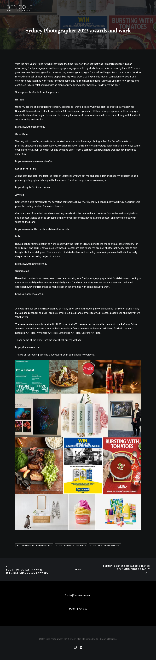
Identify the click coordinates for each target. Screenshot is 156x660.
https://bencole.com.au (27, 347)
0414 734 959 (79, 608)
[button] (148, 8)
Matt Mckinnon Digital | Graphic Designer (97, 639)
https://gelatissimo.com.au (29, 294)
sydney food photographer (104, 545)
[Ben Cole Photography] (19, 8)
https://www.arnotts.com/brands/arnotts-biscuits (42, 229)
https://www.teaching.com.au (31, 263)
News (78, 569)
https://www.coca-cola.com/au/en (34, 161)
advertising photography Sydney (34, 545)
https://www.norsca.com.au (30, 126)
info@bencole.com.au (78, 595)
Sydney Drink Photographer (71, 545)
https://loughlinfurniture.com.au (32, 187)
